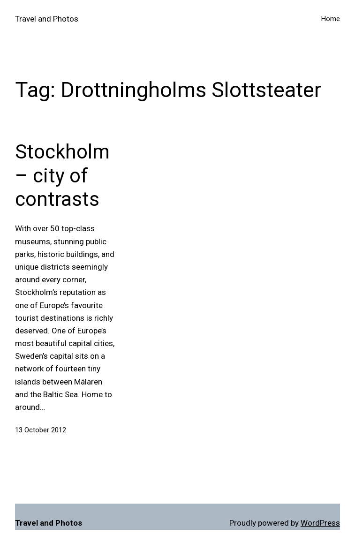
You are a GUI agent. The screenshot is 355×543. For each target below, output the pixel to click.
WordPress (320, 523)
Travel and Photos (46, 18)
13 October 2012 (40, 430)
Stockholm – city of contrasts (62, 175)
